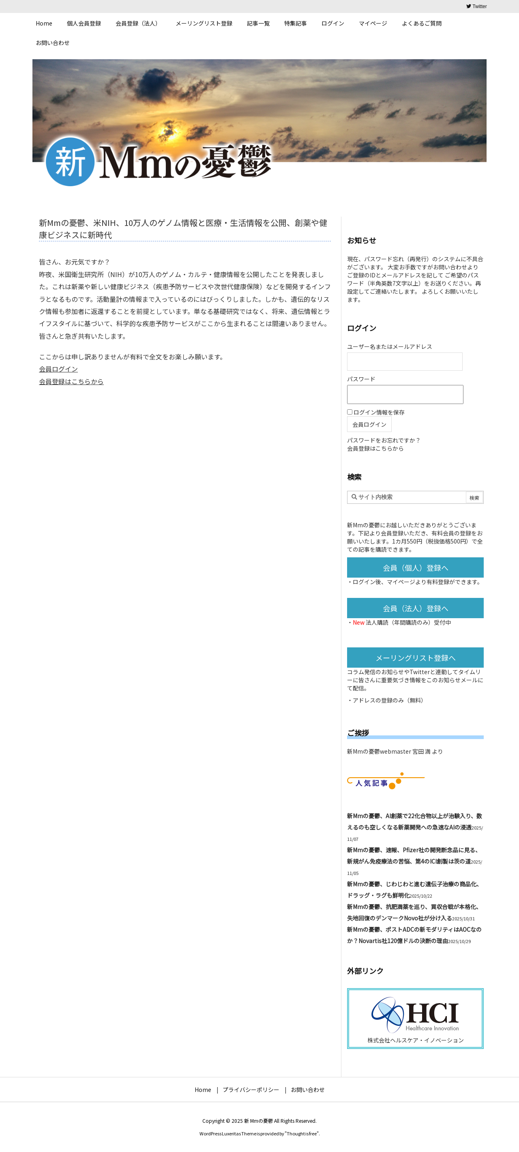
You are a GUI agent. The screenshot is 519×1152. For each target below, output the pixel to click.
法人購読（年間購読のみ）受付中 (408, 622)
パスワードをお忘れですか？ (384, 440)
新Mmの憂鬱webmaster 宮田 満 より (395, 751)
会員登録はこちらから (71, 381)
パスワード (361, 379)
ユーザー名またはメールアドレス (389, 346)
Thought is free (302, 1133)
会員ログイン (58, 369)
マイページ (401, 582)
